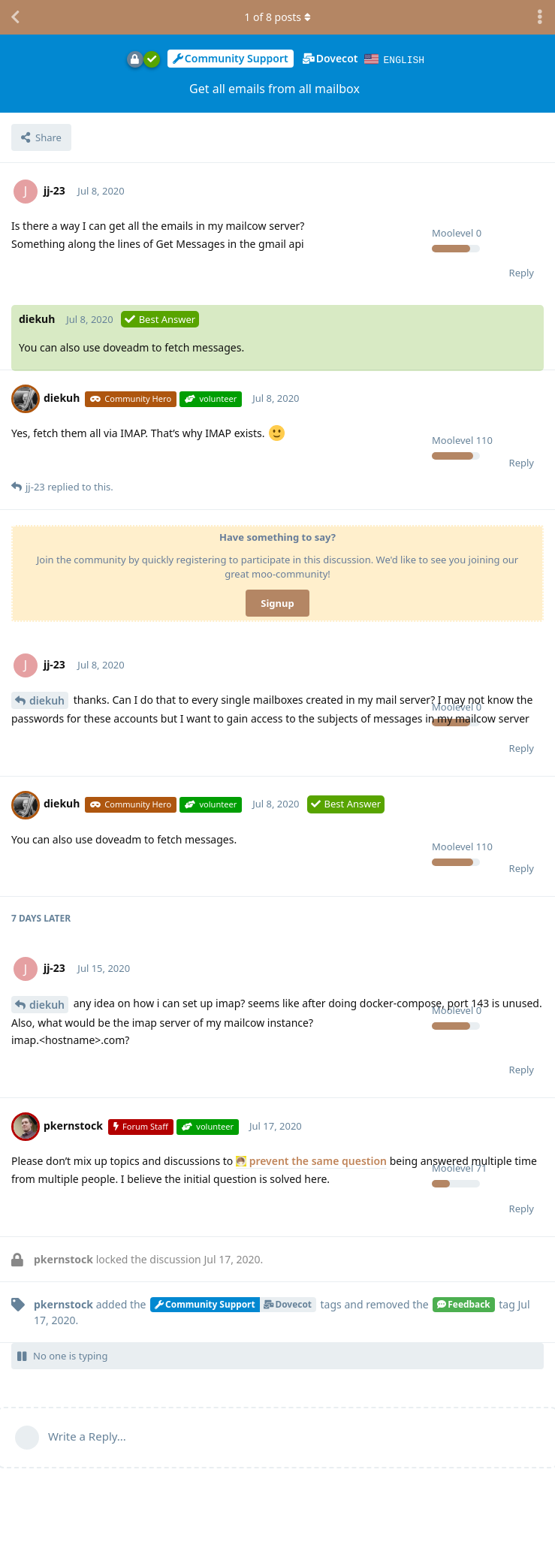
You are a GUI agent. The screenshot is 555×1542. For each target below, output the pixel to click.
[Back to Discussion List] (15, 17)
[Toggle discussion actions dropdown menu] (540, 17)
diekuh (47, 700)
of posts (277, 17)
